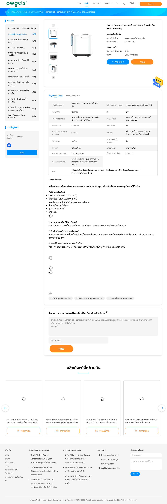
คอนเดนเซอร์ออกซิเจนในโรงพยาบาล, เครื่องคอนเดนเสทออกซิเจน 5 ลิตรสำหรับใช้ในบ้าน (44, 483)
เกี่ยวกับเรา (9, 462)
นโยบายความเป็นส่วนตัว (14, 479)
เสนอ (61, 348)
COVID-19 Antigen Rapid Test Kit (22, 54)
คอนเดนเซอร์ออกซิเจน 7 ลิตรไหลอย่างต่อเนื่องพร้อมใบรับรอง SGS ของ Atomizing (22, 422)
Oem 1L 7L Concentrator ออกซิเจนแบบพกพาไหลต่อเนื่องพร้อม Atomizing (141, 422)
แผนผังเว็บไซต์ (11, 470)
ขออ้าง (150, 4)
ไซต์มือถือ (9, 473)
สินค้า (7, 459)
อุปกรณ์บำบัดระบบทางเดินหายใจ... (22, 83)
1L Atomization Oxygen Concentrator (89, 298)
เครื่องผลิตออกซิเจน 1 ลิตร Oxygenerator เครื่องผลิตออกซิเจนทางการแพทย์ (44, 471)
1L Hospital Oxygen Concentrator (120, 298)
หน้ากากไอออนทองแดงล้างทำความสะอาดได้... (22, 108)
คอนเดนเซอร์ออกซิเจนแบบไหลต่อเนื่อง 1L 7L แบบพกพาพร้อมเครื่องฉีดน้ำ (101, 422)
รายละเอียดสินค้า (73, 96)
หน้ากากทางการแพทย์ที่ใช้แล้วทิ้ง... (22, 92)
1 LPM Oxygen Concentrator (60, 298)
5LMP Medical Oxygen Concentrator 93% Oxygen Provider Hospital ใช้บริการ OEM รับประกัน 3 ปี (44, 459)
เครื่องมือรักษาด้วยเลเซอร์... (22, 76)
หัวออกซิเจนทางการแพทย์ (39, 450)
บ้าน (7, 455)
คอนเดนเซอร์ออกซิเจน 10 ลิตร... (22, 61)
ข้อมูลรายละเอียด (55, 96)
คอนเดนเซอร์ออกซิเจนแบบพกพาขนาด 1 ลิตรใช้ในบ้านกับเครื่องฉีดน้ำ (78, 479)
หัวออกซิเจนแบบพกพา (72, 450)
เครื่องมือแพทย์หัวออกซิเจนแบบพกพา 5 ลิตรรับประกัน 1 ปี (78, 469)
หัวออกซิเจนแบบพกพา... (22, 34)
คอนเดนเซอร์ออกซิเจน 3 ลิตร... (22, 40)
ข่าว (7, 466)
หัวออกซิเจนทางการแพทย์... (22, 28)
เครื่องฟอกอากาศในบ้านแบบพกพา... (22, 69)
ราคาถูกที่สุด (118, 62)
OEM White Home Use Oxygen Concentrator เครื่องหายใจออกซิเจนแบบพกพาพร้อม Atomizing (77, 459)
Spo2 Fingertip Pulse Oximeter (22, 116)
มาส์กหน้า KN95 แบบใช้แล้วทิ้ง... (22, 100)
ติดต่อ (22, 153)
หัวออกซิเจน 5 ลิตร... (22, 47)
